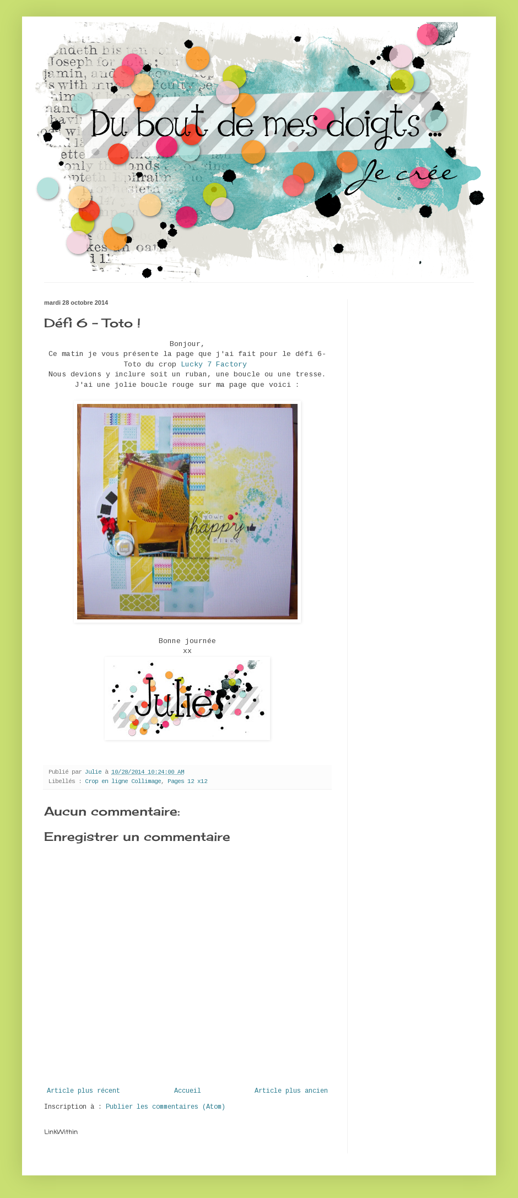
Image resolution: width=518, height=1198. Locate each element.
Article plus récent (83, 1091)
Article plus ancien (291, 1091)
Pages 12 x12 (187, 781)
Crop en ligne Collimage (123, 781)
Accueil (187, 1091)
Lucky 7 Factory (214, 364)
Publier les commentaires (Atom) (165, 1107)
